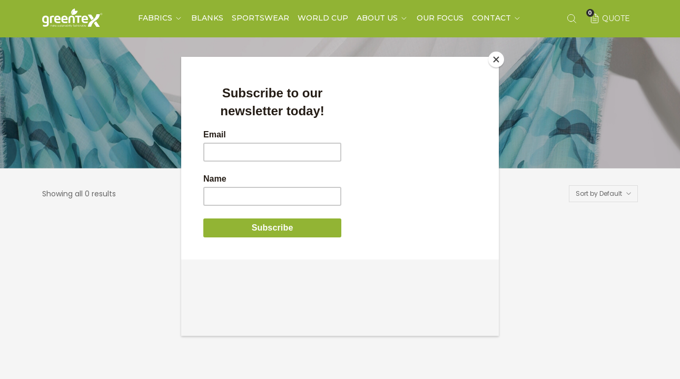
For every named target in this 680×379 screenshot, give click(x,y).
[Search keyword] (571, 18)
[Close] (496, 59)
